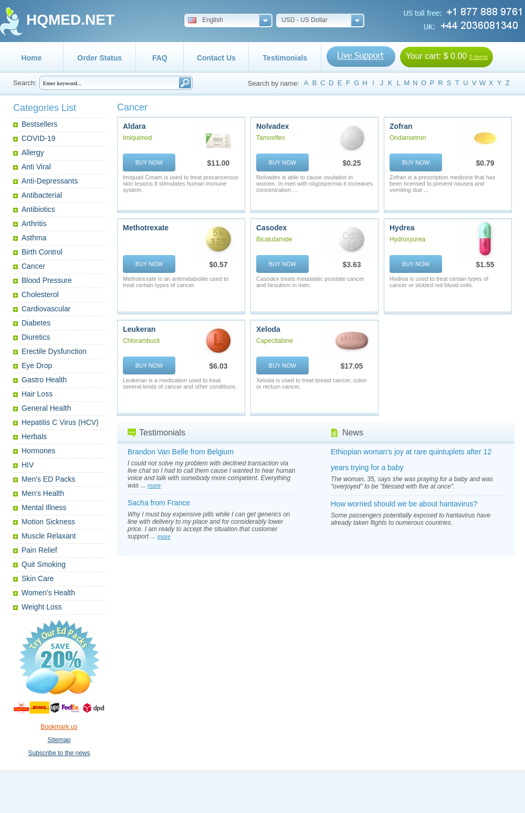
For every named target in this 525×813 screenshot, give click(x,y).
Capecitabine (274, 340)
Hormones (39, 450)
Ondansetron (408, 137)
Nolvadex (272, 126)
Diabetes (36, 323)
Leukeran (139, 329)
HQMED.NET (70, 20)
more (154, 485)
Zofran (401, 126)
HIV (28, 465)
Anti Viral (36, 166)
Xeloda (268, 329)
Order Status (99, 58)
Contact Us (216, 58)
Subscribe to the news (59, 753)
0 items (478, 57)
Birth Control (42, 252)
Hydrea (402, 227)
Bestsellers (39, 124)
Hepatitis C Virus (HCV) (60, 422)
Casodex (271, 227)
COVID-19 (39, 138)
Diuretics (36, 337)
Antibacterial (42, 195)
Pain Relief (39, 550)
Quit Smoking (44, 564)
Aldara (134, 126)
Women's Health (48, 592)
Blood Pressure (47, 280)
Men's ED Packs (48, 479)
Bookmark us (58, 726)
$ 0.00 (455, 56)
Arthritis (34, 223)
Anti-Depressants (50, 181)
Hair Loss (37, 394)
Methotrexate (146, 227)
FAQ (159, 58)
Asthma (34, 237)
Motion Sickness (48, 521)
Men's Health (43, 493)
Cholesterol (40, 294)
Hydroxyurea (407, 239)
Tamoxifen (270, 137)
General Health (46, 408)
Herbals (34, 436)
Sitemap (58, 740)
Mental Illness (44, 507)
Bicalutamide (274, 239)
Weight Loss (42, 607)
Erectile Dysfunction (54, 351)
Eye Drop (37, 365)
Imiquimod (137, 137)
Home (32, 58)
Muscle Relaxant (49, 536)
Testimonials (285, 58)
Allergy (33, 152)
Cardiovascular (46, 308)
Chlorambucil (141, 340)
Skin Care (38, 578)
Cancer (33, 266)
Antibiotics (38, 209)
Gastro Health (44, 379)
